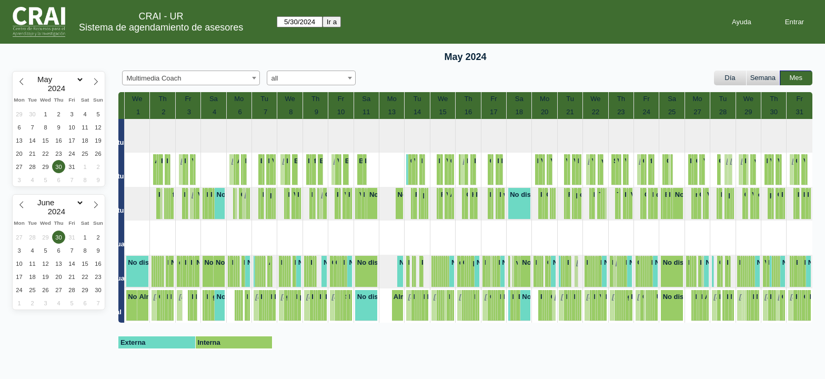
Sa (213, 99)
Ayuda (741, 22)
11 (366, 112)
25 (672, 112)
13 (391, 112)
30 (774, 112)
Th (163, 99)
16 (468, 112)
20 (544, 112)
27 (697, 112)
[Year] (59, 88)
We (137, 99)
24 (646, 112)
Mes (796, 78)
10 (341, 112)
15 (442, 112)
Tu (264, 99)
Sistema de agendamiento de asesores (161, 27)
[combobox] (191, 78)
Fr (188, 99)
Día (730, 78)
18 (518, 112)
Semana (763, 78)
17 (493, 112)
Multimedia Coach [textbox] (154, 78)
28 (723, 112)
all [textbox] (274, 78)
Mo (239, 99)
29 (748, 112)
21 (570, 112)
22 (595, 112)
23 (621, 112)
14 (417, 112)
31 (799, 112)
